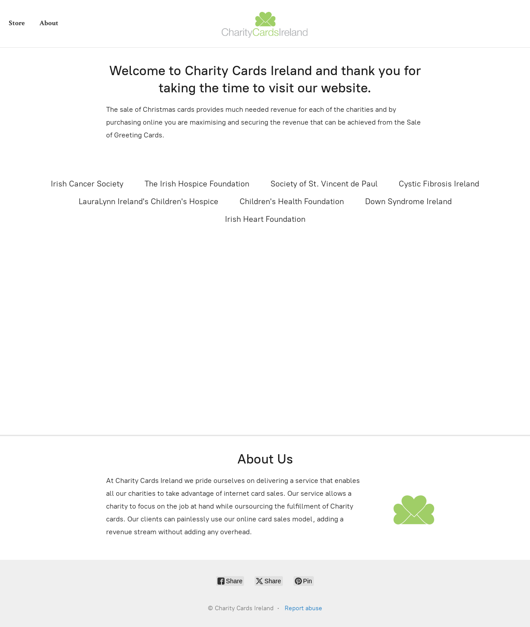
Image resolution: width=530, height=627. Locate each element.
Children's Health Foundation (292, 201)
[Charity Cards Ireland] (265, 23)
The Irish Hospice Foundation (197, 184)
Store (17, 23)
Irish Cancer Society (87, 184)
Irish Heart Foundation (265, 219)
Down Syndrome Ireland (408, 201)
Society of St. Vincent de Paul (324, 184)
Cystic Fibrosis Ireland (439, 184)
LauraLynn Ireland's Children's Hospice (148, 201)
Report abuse (303, 608)
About (48, 23)
